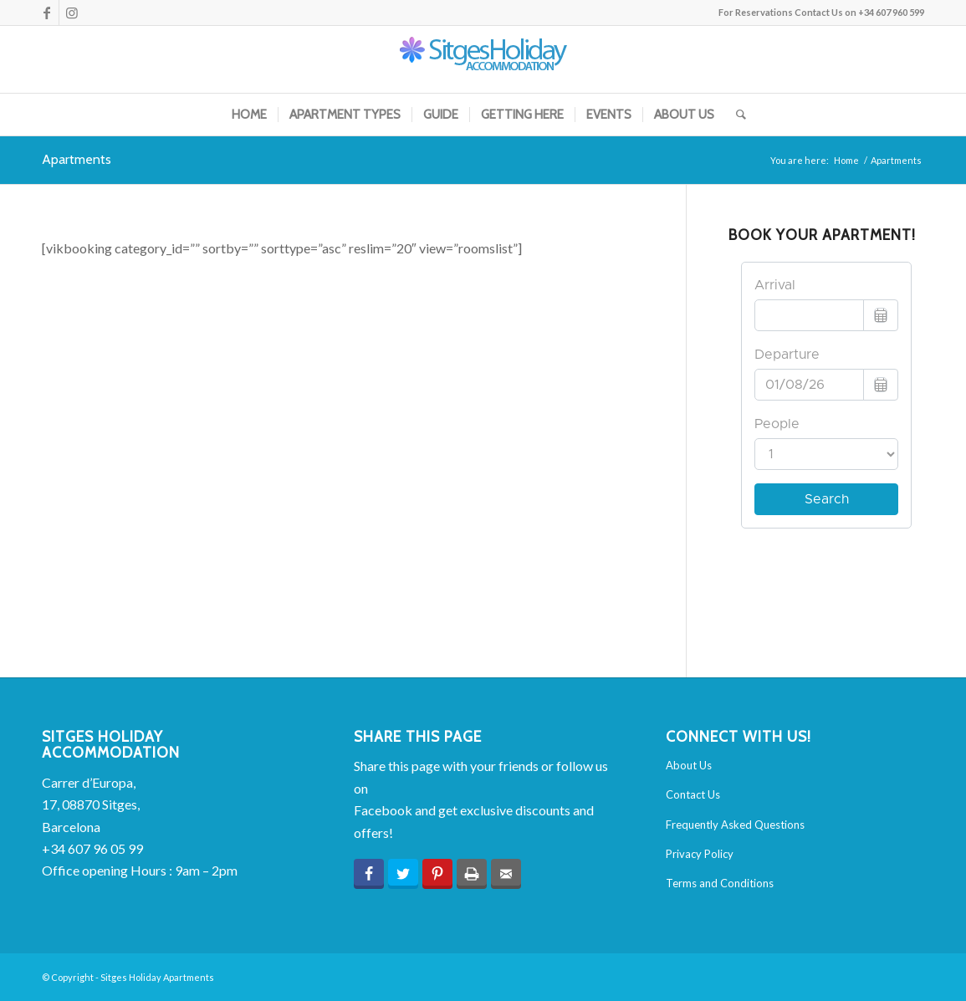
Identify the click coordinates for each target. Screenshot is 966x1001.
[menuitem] (249, 114)
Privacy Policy (699, 854)
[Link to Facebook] (46, 12)
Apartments (76, 159)
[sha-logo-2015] (483, 59)
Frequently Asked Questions (735, 824)
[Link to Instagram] (71, 12)
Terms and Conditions (720, 883)
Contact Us (693, 794)
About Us (689, 765)
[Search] (735, 114)
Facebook (383, 810)
